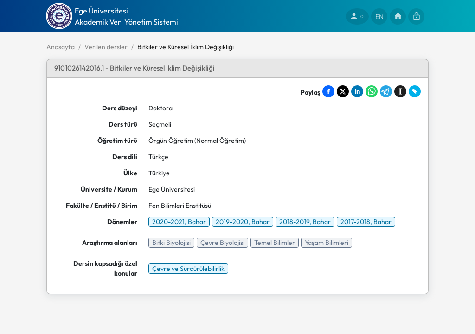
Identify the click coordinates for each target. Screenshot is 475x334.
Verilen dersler (106, 47)
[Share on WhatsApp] (372, 91)
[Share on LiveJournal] (415, 91)
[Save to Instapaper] (400, 91)
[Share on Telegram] (386, 91)
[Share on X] (343, 91)
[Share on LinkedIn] (357, 91)
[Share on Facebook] (328, 91)
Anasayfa (60, 47)
